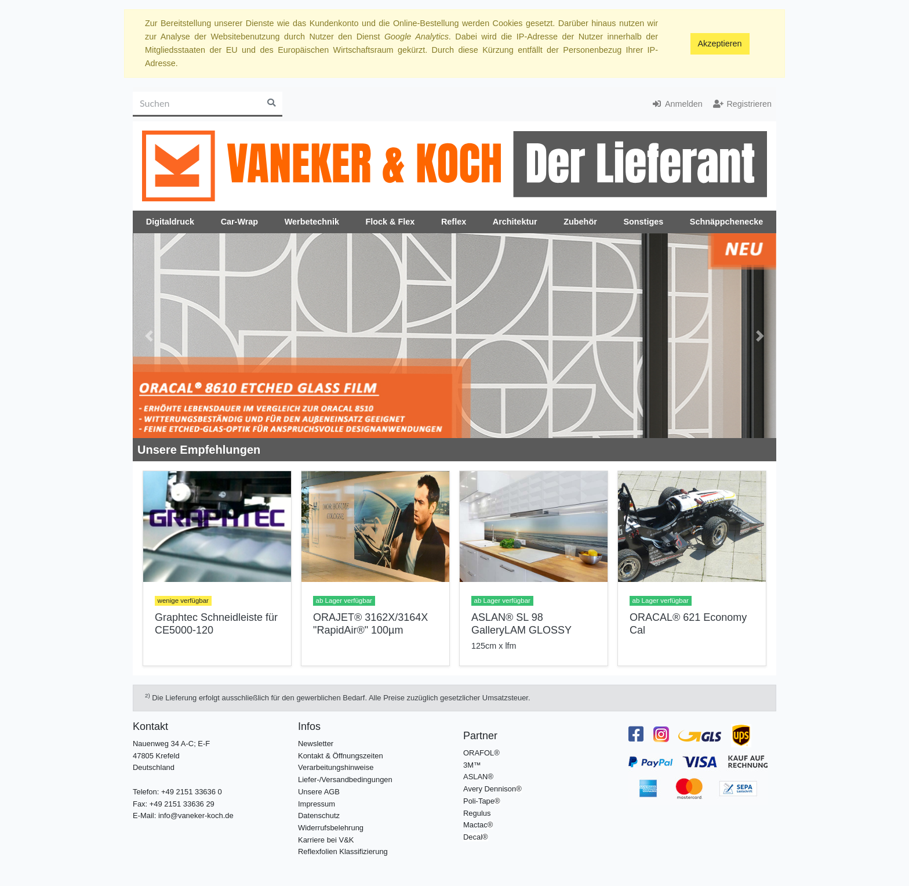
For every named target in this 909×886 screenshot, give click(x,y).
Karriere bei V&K (326, 840)
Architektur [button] (515, 221)
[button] (149, 335)
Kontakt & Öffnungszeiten (340, 755)
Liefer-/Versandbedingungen (345, 779)
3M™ (472, 765)
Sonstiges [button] (643, 221)
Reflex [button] (453, 221)
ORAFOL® (481, 752)
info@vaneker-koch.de (196, 815)
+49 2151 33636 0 (191, 791)
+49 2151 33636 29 (182, 804)
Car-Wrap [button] (240, 221)
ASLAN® (478, 776)
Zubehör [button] (580, 221)
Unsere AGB (319, 791)
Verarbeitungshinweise (335, 767)
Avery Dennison (489, 788)
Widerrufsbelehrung (330, 827)
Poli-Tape (479, 801)
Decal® (475, 837)
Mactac (475, 824)
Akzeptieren (720, 43)
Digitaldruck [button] (170, 221)
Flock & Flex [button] (390, 221)
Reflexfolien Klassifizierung (343, 851)
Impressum (316, 804)
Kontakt (150, 726)
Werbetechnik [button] (312, 221)
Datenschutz (319, 815)
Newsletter (315, 743)
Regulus (477, 813)
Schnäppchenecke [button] (726, 221)
